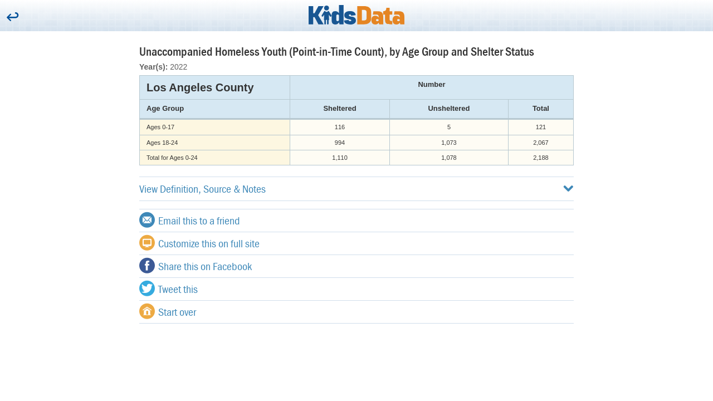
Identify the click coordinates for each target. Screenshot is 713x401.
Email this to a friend (189, 220)
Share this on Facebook (195, 265)
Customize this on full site (199, 243)
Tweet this (168, 288)
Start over (167, 311)
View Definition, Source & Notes (356, 188)
